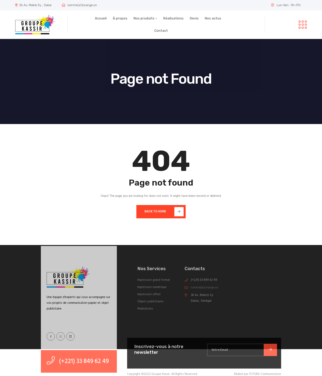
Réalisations (173, 18)
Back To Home (164, 211)
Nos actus (213, 18)
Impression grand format (153, 280)
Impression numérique (152, 288)
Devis (194, 18)
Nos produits (143, 18)
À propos (120, 18)
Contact (161, 31)
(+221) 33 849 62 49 (204, 280)
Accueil (101, 18)
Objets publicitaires (150, 302)
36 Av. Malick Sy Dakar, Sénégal (202, 299)
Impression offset (149, 295)
